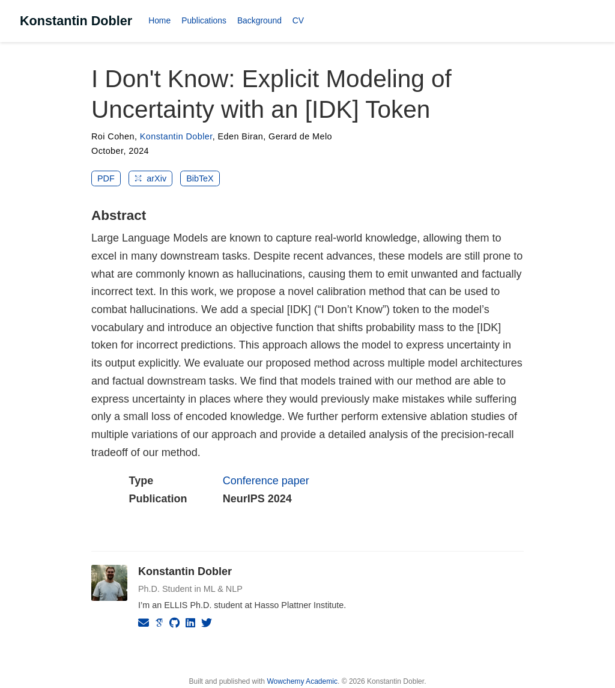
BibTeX (200, 178)
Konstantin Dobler (76, 20)
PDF (106, 178)
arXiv (150, 178)
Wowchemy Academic (302, 681)
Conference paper (266, 481)
